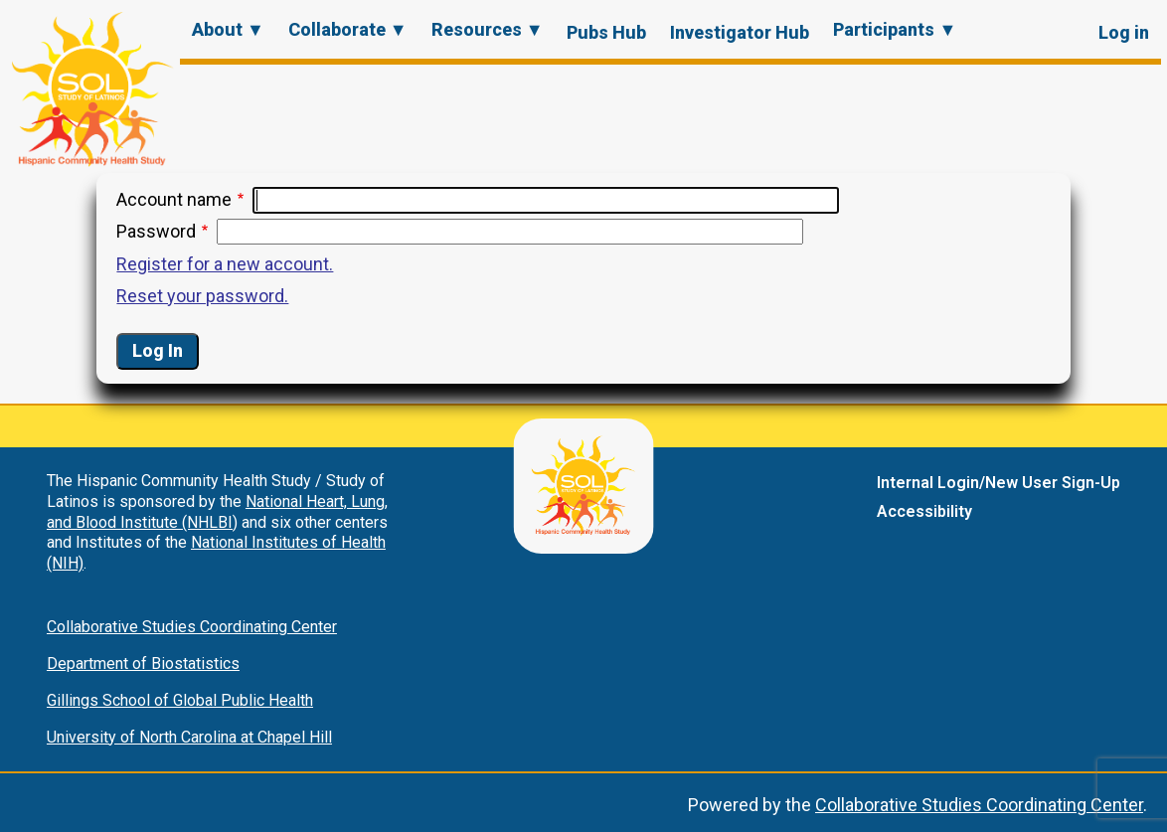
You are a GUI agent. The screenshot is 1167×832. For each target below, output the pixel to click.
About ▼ (228, 29)
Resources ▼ (487, 29)
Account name (174, 199)
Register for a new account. (224, 263)
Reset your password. (202, 295)
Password (156, 231)
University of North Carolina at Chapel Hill (189, 737)
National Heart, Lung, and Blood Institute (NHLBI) (217, 512)
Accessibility (924, 511)
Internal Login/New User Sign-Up (998, 482)
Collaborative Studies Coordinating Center (192, 626)
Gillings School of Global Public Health (180, 700)
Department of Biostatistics (143, 663)
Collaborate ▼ (348, 29)
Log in (1123, 32)
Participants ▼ (894, 29)
